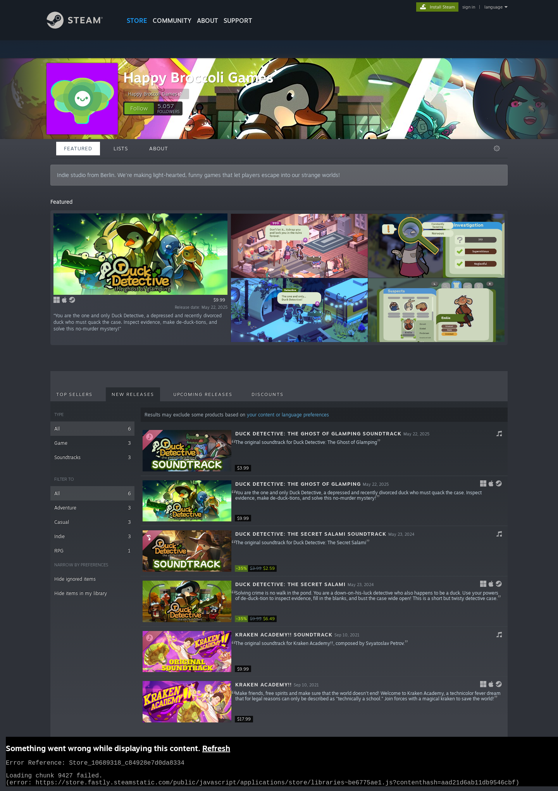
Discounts (267, 394)
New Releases (133, 394)
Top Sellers (74, 394)
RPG (92, 550)
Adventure (92, 507)
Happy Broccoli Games (198, 77)
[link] (258, 568)
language (493, 7)
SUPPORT (238, 20)
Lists (121, 148)
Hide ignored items (75, 579)
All (92, 428)
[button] (139, 108)
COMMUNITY (172, 20)
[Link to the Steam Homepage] (80, 26)
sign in (468, 7)
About (207, 20)
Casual (92, 522)
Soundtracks (92, 457)
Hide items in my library (80, 593)
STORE (137, 20)
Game (92, 443)
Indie (92, 536)
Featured (78, 148)
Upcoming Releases (202, 394)
